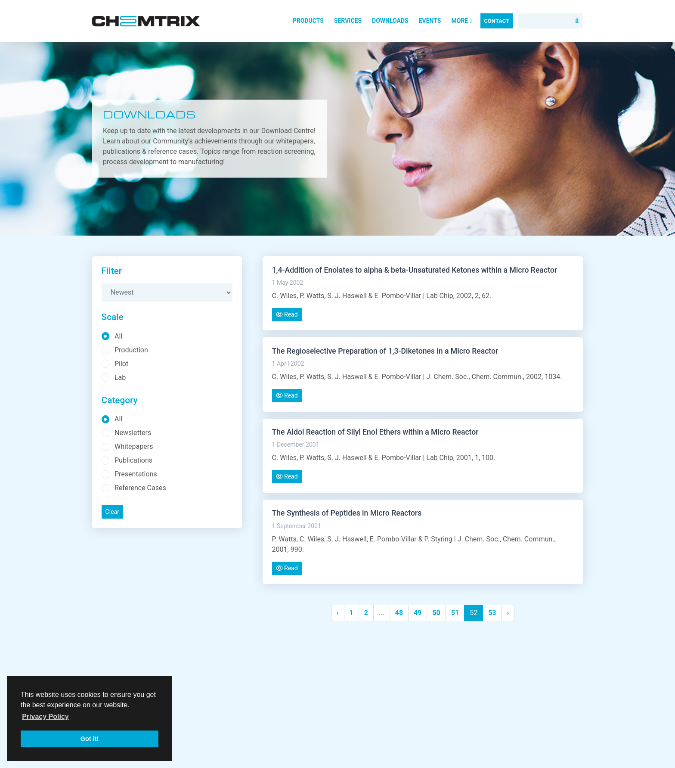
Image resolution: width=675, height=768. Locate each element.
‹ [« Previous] (338, 613)
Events (430, 20)
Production (131, 350)
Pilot (121, 364)
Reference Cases (140, 488)
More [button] (461, 20)
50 (436, 613)
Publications (133, 460)
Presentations (136, 474)
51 (455, 613)
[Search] (550, 20)
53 (492, 613)
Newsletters (133, 433)
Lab (120, 377)
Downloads (390, 20)
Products (308, 20)
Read (287, 314)
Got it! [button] (90, 738)
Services (348, 20)
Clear (112, 511)
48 (399, 613)
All (118, 336)
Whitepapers (134, 446)
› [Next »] (508, 613)
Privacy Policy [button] (45, 716)
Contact (496, 21)
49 (417, 613)
